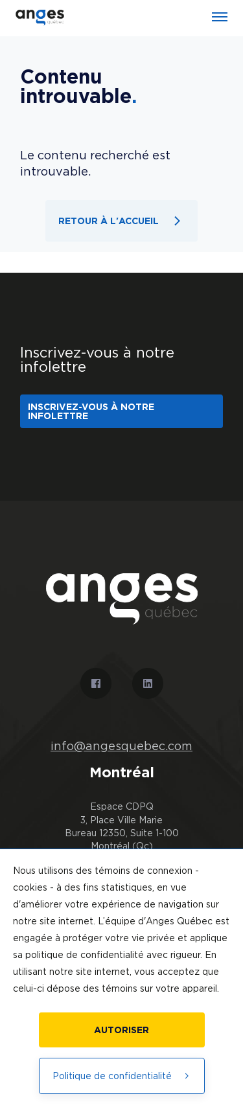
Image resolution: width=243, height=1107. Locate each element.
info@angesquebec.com (121, 746)
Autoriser (121, 1029)
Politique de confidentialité (121, 1075)
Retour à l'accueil (121, 221)
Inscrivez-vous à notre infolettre (91, 411)
